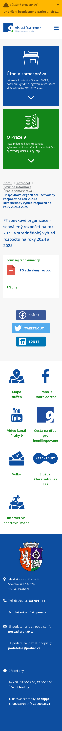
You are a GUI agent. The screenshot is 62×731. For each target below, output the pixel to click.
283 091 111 (36, 601)
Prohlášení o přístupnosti (27, 612)
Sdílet (34, 315)
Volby (16, 474)
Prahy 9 (17, 435)
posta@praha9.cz (21, 631)
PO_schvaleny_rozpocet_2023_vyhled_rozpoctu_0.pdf (37, 270)
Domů (7, 183)
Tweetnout (34, 328)
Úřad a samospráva (17, 191)
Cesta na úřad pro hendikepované (45, 435)
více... (54, 12)
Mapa (16, 392)
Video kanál (16, 430)
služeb (16, 397)
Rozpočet (23, 183)
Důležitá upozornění (23, 4)
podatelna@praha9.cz (24, 648)
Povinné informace (17, 187)
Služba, (45, 474)
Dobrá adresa (45, 397)
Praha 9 (45, 392)
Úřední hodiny (18, 687)
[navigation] (31, 76)
